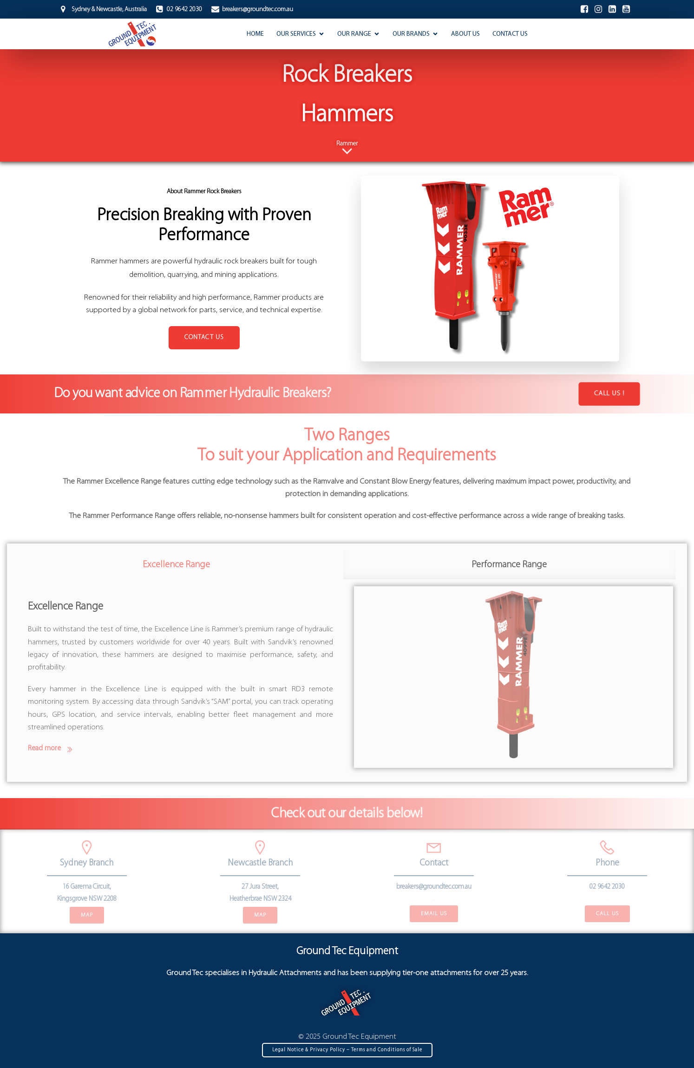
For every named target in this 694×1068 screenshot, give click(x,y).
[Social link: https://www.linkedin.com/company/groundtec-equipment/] (612, 9)
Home (255, 34)
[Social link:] (626, 9)
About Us (465, 34)
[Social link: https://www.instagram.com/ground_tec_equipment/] (598, 9)
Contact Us (510, 34)
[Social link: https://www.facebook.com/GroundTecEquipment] (584, 9)
